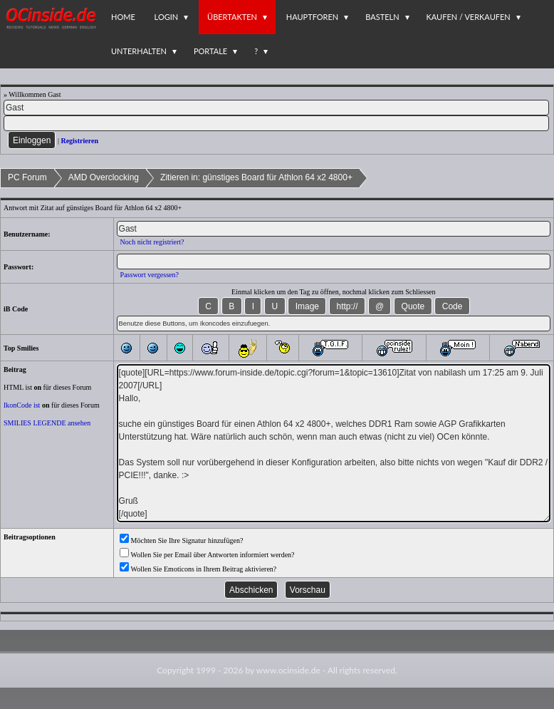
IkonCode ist (22, 405)
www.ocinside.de (288, 670)
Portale (210, 51)
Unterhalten (139, 51)
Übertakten (232, 16)
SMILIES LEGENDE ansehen (47, 423)
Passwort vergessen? (149, 275)
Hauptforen (312, 16)
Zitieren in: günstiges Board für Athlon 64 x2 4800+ (256, 177)
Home (123, 16)
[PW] (276, 123)
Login (167, 16)
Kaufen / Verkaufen (469, 16)
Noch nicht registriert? (152, 242)
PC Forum (27, 177)
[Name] (276, 107)
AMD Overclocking (103, 177)
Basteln (382, 16)
